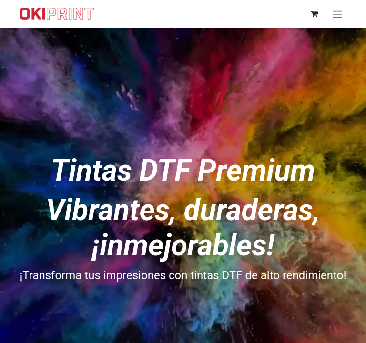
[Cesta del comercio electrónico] (314, 13)
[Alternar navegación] (337, 14)
